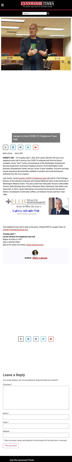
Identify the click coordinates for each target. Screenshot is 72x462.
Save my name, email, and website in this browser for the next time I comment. (36, 440)
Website (6, 431)
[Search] (48, 13)
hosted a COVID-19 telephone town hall (34, 178)
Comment (7, 384)
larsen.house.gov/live (35, 245)
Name (6, 413)
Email (6, 422)
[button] (5, 147)
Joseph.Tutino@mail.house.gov (15, 230)
